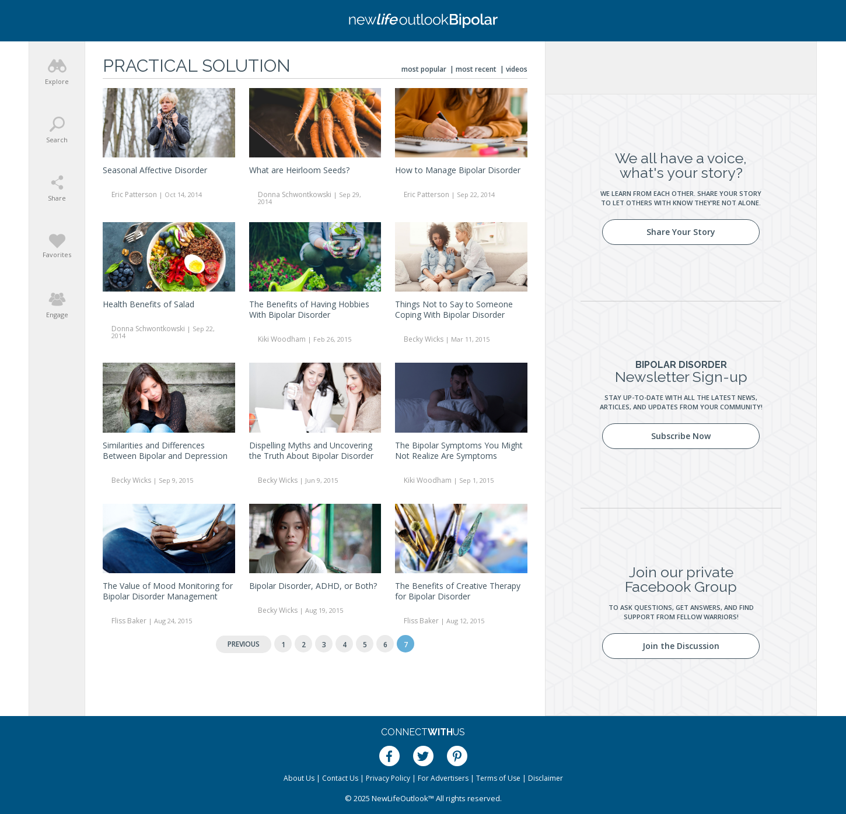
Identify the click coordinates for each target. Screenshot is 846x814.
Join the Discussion (680, 645)
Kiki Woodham (282, 339)
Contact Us (340, 778)
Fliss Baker (128, 621)
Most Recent (476, 69)
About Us (299, 778)
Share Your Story (680, 231)
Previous (244, 644)
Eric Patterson (134, 194)
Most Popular (423, 69)
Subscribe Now (681, 435)
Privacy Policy (388, 778)
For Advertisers (443, 778)
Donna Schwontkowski (294, 194)
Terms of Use (498, 778)
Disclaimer (545, 778)
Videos (516, 69)
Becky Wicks (423, 339)
